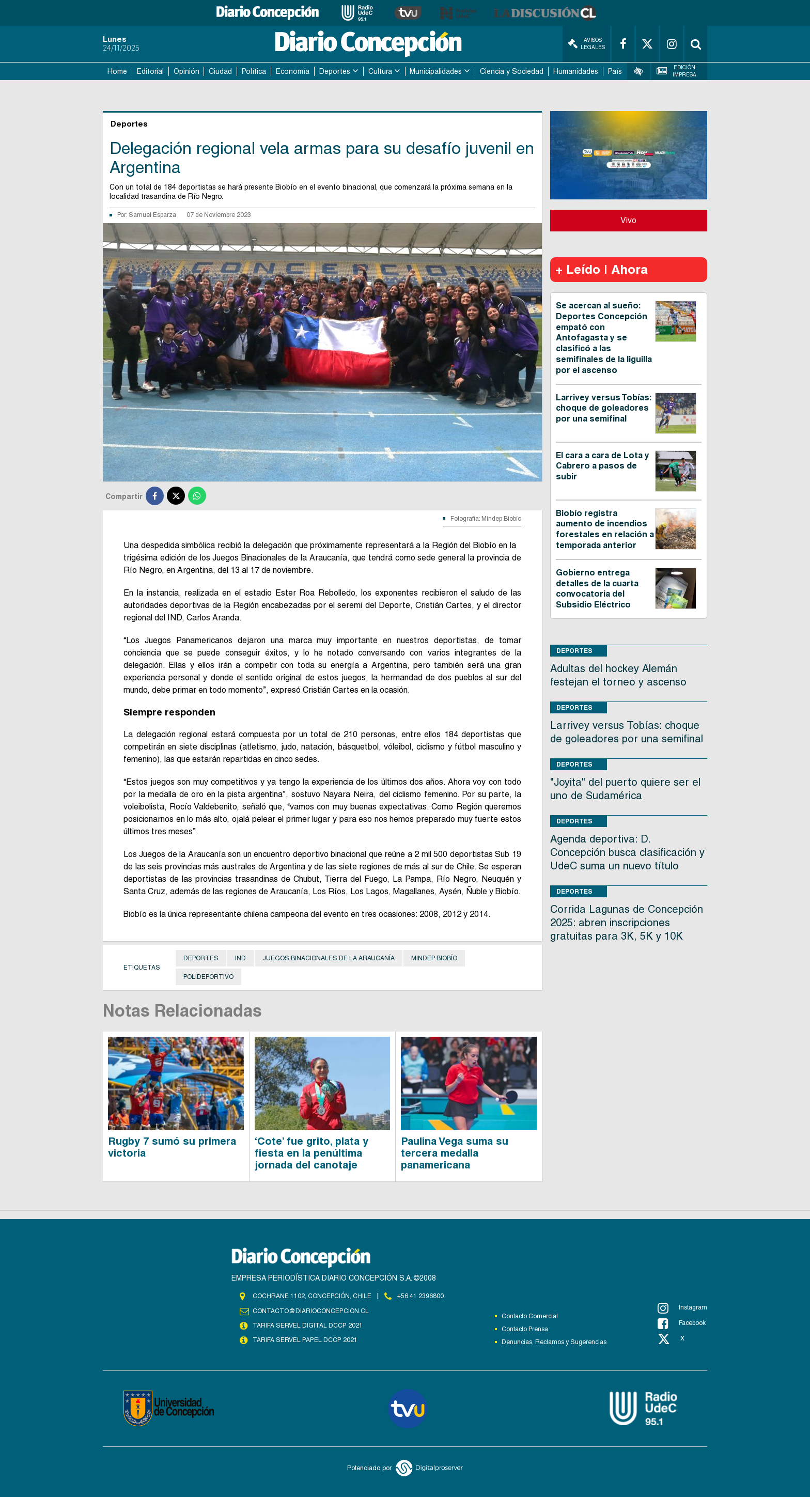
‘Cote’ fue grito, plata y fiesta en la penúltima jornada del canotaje (311, 1153)
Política (254, 71)
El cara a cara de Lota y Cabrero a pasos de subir (602, 466)
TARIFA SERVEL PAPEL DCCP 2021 (304, 1340)
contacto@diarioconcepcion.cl (310, 1311)
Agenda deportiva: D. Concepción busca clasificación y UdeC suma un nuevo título (627, 852)
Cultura (380, 71)
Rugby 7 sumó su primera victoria (172, 1147)
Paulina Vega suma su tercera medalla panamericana (454, 1153)
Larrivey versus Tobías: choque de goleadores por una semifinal (603, 408)
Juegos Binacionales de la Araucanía (328, 958)
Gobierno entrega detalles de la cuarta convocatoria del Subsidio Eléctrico (597, 589)
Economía (292, 71)
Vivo (628, 220)
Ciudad (220, 71)
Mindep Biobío (434, 958)
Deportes (334, 71)
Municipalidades (436, 71)
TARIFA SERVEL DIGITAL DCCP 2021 (307, 1325)
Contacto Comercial (530, 1316)
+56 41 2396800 (420, 1296)
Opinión (186, 71)
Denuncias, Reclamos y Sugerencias (554, 1342)
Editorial (150, 71)
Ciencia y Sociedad (511, 71)
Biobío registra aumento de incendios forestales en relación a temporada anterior (605, 529)
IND (240, 958)
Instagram (682, 1308)
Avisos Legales (586, 43)
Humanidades (575, 71)
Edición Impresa (677, 71)
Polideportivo (208, 976)
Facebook (682, 1323)
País (615, 71)
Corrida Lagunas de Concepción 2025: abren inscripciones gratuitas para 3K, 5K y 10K (626, 922)
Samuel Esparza (152, 215)
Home (117, 71)
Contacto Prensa (525, 1329)
